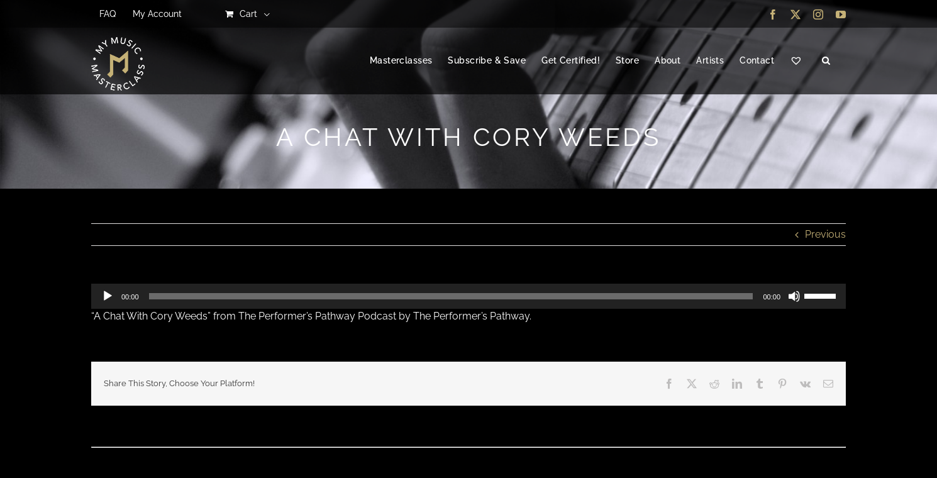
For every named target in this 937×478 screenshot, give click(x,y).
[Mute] (794, 296)
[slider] (451, 296)
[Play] (107, 296)
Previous (825, 234)
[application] (468, 296)
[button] (826, 61)
